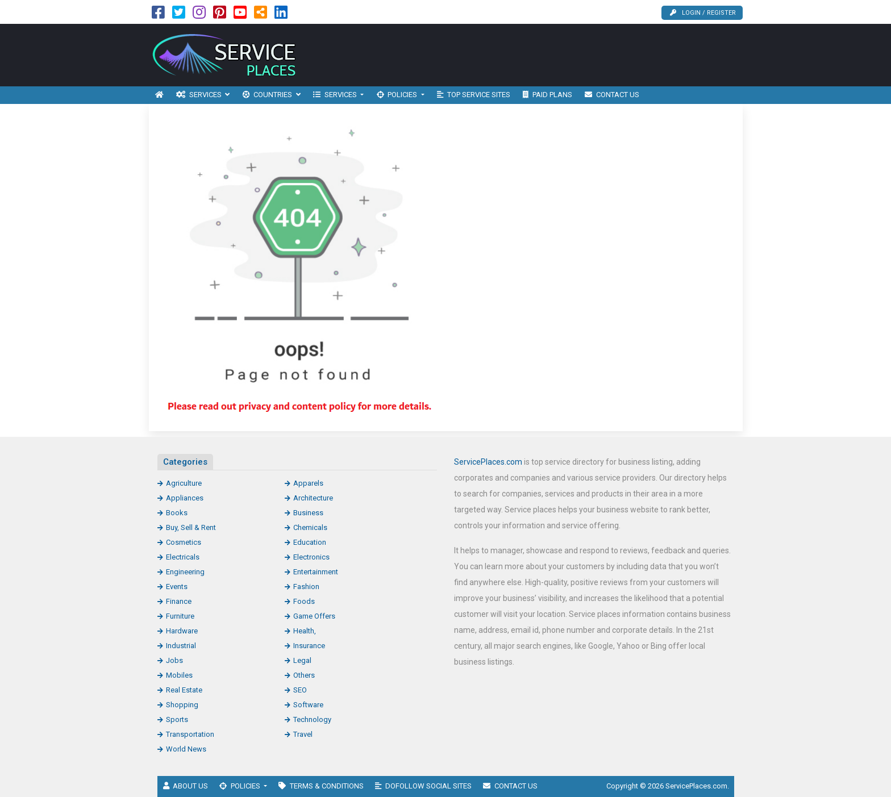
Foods (304, 601)
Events (177, 586)
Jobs (174, 660)
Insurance (309, 645)
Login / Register (703, 12)
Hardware (182, 631)
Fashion (306, 586)
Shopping (182, 704)
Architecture (313, 498)
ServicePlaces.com (488, 461)
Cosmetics (183, 542)
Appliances (184, 498)
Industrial (181, 645)
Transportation (190, 734)
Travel (303, 734)
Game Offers (314, 616)
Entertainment (315, 572)
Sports (177, 719)
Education (309, 542)
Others (304, 675)
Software (308, 704)
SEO (300, 690)
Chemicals (310, 527)
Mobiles (179, 675)
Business (308, 512)
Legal (302, 660)
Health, (304, 631)
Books (177, 512)
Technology (312, 719)
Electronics (311, 557)
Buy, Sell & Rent (191, 527)
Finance (178, 601)
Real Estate (184, 690)
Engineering (185, 572)
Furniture (180, 616)
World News (186, 749)
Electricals (182, 557)
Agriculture (184, 483)
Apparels (308, 483)
